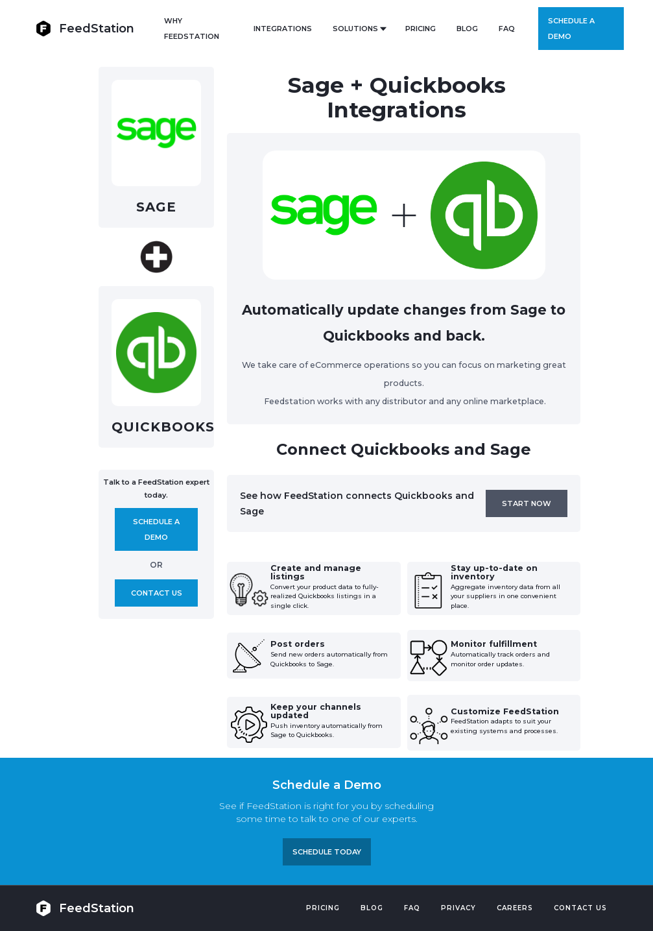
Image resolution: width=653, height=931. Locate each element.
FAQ (507, 28)
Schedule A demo (156, 529)
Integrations (283, 28)
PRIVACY (458, 908)
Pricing (323, 908)
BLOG (467, 28)
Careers (515, 908)
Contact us (156, 593)
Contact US (580, 908)
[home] (85, 28)
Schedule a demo (571, 28)
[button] (358, 28)
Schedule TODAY (326, 851)
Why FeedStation (191, 28)
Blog (372, 908)
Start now (526, 503)
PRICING (420, 28)
